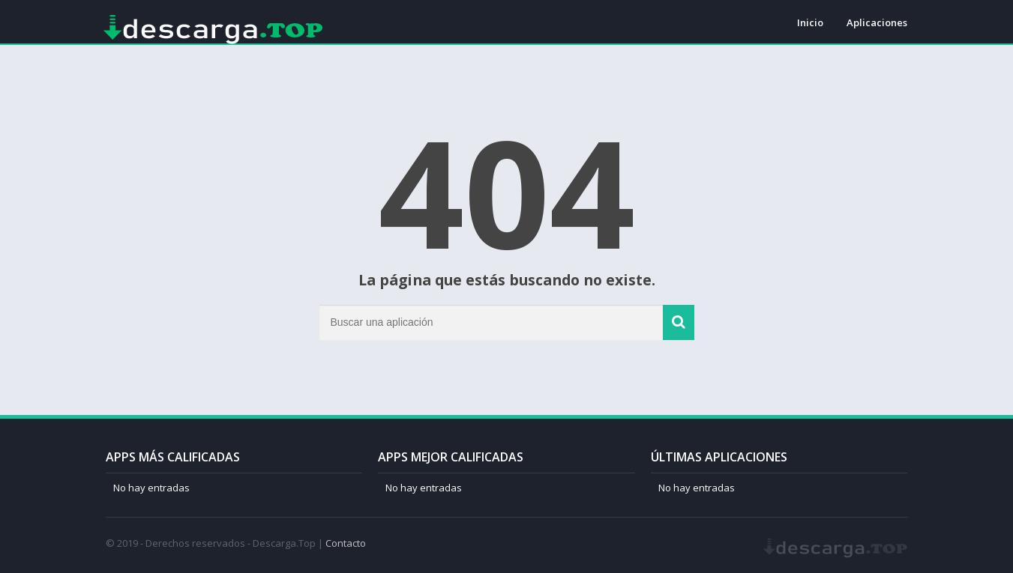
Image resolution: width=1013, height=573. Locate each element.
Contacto (345, 543)
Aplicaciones (877, 22)
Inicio (810, 22)
